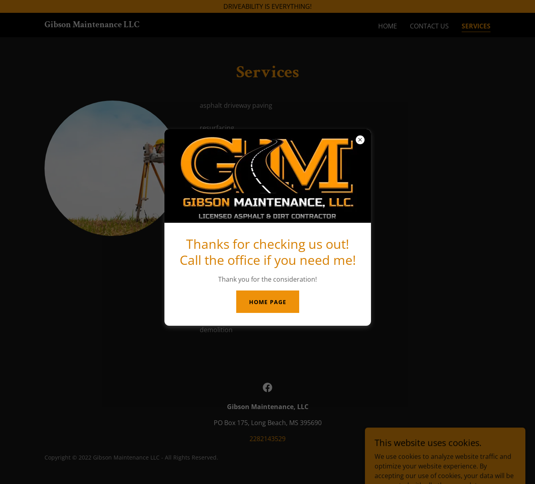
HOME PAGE (267, 302)
